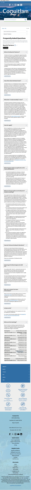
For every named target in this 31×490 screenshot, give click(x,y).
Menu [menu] (4, 2)
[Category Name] (15, 34)
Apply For (4, 366)
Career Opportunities (15, 440)
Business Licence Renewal (15, 453)
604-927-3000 (18, 430)
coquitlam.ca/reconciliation (15, 485)
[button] (25, 19)
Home (3, 28)
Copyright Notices (15, 471)
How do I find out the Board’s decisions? (14, 245)
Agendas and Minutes (15, 450)
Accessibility (15, 469)
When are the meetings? (10, 322)
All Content (5, 47)
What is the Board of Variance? (12, 52)
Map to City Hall (15, 422)
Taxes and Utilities (15, 443)
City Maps (15, 457)
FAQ (5, 28)
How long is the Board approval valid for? (13, 265)
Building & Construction (15, 452)
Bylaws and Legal (15, 455)
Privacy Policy (15, 472)
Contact (4, 371)
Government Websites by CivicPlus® (15, 474)
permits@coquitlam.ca (13, 300)
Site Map (15, 466)
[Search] (27, 31)
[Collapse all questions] (17, 45)
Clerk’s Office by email (15, 116)
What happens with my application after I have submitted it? (14, 168)
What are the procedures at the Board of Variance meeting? (14, 191)
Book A (4, 369)
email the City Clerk (8, 294)
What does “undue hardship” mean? (13, 99)
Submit (4, 377)
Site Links (15, 462)
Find (3, 374)
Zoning (15, 445)
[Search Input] (15, 31)
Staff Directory (15, 458)
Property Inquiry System (15, 441)
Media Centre (15, 467)
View (3, 379)
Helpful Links (16, 448)
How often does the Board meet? (12, 80)
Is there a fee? (7, 308)
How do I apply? (8, 125)
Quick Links (15, 438)
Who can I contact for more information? (11, 290)
